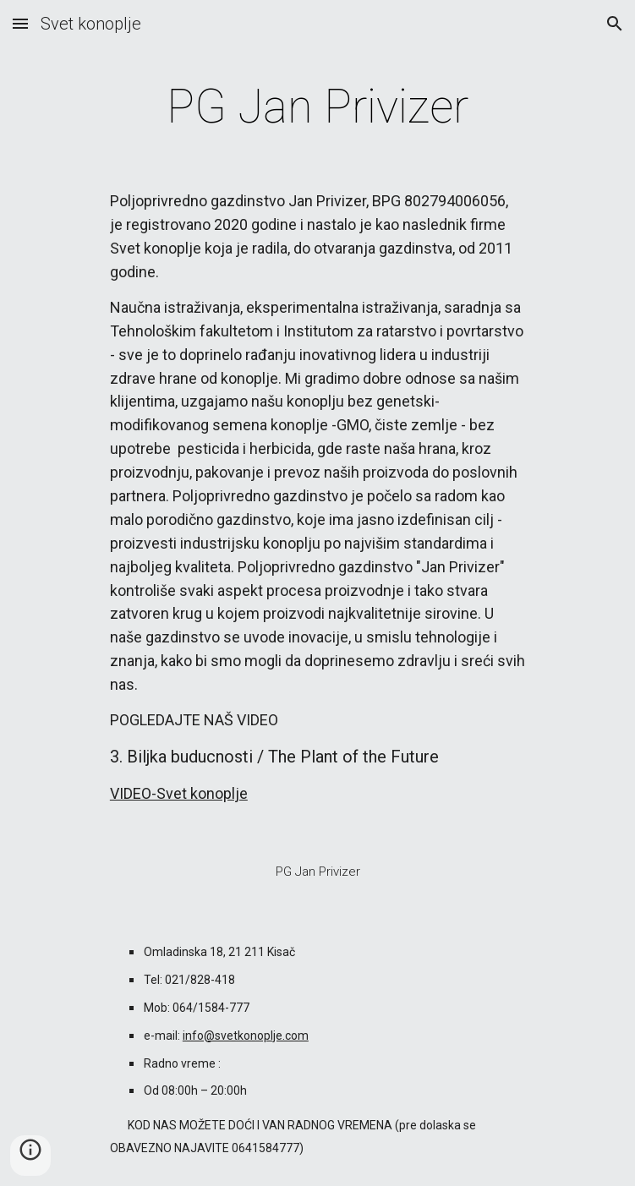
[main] (317, 106)
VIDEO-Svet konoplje (179, 793)
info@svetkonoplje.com (246, 1035)
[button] (20, 23)
